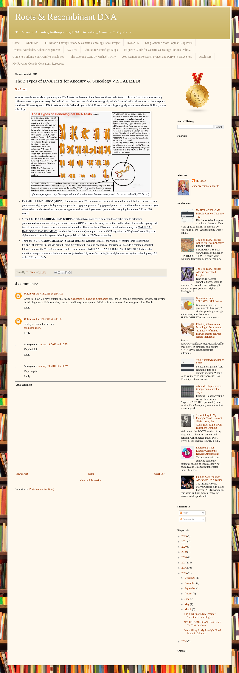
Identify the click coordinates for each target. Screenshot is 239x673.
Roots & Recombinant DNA (66, 17)
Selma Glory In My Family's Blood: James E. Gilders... (203, 632)
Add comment (24, 384)
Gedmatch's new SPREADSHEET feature (209, 300)
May (187, 604)
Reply (27, 307)
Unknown (29, 293)
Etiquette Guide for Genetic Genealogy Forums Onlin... (157, 49)
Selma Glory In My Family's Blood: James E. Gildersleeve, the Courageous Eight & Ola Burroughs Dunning (209, 421)
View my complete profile (205, 186)
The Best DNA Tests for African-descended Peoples (208, 272)
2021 (184, 541)
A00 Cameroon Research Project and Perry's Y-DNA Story (157, 56)
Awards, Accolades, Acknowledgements (36, 49)
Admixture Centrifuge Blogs (101, 49)
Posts (184, 513)
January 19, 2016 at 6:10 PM (53, 344)
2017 (184, 562)
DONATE (133, 42)
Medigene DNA (32, 327)
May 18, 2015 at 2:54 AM (49, 293)
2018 (184, 557)
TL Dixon (200, 181)
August (188, 593)
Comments (187, 519)
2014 (184, 641)
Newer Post (22, 473)
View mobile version (91, 480)
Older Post (159, 473)
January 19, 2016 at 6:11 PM (53, 366)
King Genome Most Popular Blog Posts (169, 42)
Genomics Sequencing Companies (89, 298)
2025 (184, 536)
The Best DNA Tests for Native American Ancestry (210, 241)
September (190, 588)
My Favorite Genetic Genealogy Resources (38, 63)
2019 (184, 552)
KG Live (72, 49)
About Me (32, 42)
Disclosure (205, 56)
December (190, 577)
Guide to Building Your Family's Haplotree (38, 56)
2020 (184, 546)
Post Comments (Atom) (41, 489)
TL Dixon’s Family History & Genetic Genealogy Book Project (82, 42)
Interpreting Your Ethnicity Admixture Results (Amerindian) (207, 450)
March (188, 609)
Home (16, 42)
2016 (184, 567)
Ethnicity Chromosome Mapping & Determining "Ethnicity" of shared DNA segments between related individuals (209, 330)
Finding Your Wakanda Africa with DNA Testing (209, 479)
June (187, 599)
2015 (184, 573)
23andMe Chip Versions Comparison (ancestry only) (208, 389)
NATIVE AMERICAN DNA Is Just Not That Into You (210, 213)
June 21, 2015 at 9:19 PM (49, 319)
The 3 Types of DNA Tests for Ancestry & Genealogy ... (199, 616)
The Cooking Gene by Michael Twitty (93, 56)
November (190, 583)
